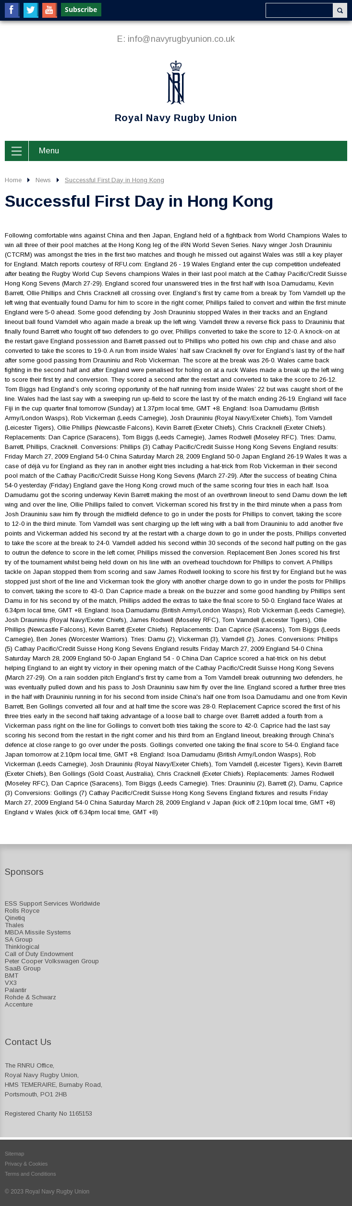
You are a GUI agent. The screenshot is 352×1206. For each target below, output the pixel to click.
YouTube (49, 10)
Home (13, 180)
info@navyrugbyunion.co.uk (181, 39)
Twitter (31, 10)
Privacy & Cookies (26, 1164)
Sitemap (14, 1153)
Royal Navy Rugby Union (121, 92)
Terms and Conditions (30, 1174)
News (43, 180)
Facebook (12, 10)
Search (340, 10)
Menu (49, 150)
